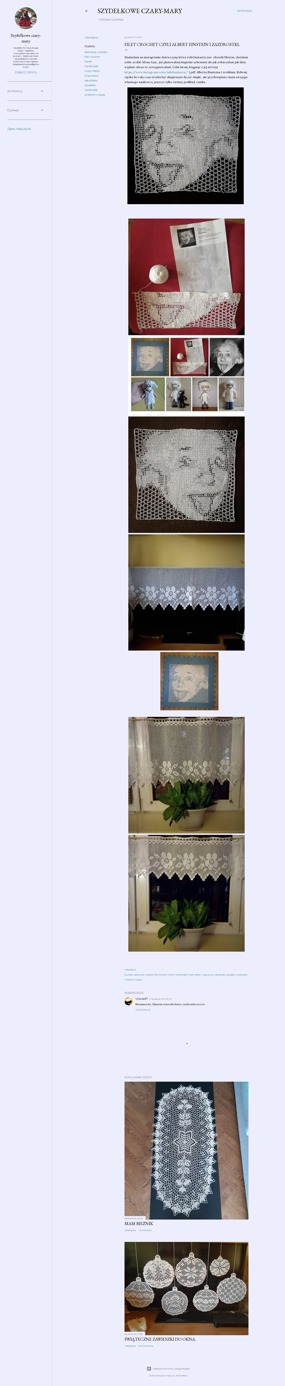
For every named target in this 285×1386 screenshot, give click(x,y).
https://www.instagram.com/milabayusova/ (156, 72)
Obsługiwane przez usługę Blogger (168, 1369)
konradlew (181, 1375)
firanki (88, 61)
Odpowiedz (142, 1009)
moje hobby (92, 71)
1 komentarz (145, 1230)
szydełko (90, 85)
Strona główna (111, 19)
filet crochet (92, 56)
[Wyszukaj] (244, 11)
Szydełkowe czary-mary (140, 11)
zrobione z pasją (95, 94)
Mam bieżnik (139, 1223)
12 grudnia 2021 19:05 (160, 999)
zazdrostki (91, 90)
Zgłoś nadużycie (19, 129)
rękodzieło (91, 80)
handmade (91, 66)
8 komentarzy (146, 1345)
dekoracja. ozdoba (96, 52)
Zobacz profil (26, 72)
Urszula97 (141, 998)
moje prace (92, 75)
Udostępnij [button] (91, 37)
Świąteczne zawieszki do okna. (160, 1339)
